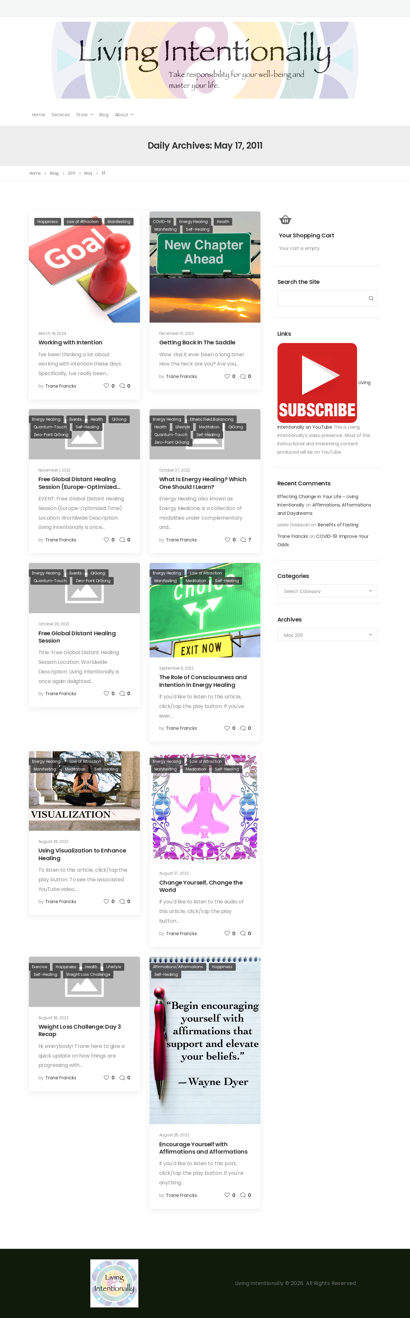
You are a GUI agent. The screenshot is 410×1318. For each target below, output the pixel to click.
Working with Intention (70, 342)
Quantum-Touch (50, 427)
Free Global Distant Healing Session (77, 637)
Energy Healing (193, 221)
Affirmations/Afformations (178, 966)
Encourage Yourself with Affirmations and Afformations (203, 1148)
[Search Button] (370, 298)
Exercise (39, 966)
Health (223, 221)
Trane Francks (292, 536)
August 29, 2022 (53, 841)
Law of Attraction (83, 221)
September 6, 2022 (176, 668)
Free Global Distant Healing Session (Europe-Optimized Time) (77, 486)
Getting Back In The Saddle (197, 342)
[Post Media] (84, 267)
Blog (103, 114)
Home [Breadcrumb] (35, 173)
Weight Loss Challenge (88, 974)
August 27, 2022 (174, 873)
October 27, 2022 (174, 470)
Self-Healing (197, 229)
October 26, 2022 (54, 624)
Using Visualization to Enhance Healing (82, 854)
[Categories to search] (327, 590)
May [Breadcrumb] (88, 173)
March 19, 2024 (52, 333)
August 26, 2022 (53, 1017)
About (121, 114)
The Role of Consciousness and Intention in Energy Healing (203, 680)
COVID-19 (162, 221)
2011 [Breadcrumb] (71, 173)
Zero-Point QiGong (51, 434)
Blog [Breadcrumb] (54, 173)
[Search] (321, 298)
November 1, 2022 (54, 470)
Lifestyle (183, 427)
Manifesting (119, 221)
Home (38, 114)
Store (82, 114)
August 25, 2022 (174, 1135)
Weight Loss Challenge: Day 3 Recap (79, 1030)
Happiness (47, 221)
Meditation (209, 427)
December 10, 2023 (176, 333)
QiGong (119, 419)
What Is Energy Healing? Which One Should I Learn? (203, 482)
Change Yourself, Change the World (201, 886)
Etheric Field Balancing (212, 419)
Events (76, 419)
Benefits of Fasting (338, 525)
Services (61, 114)
